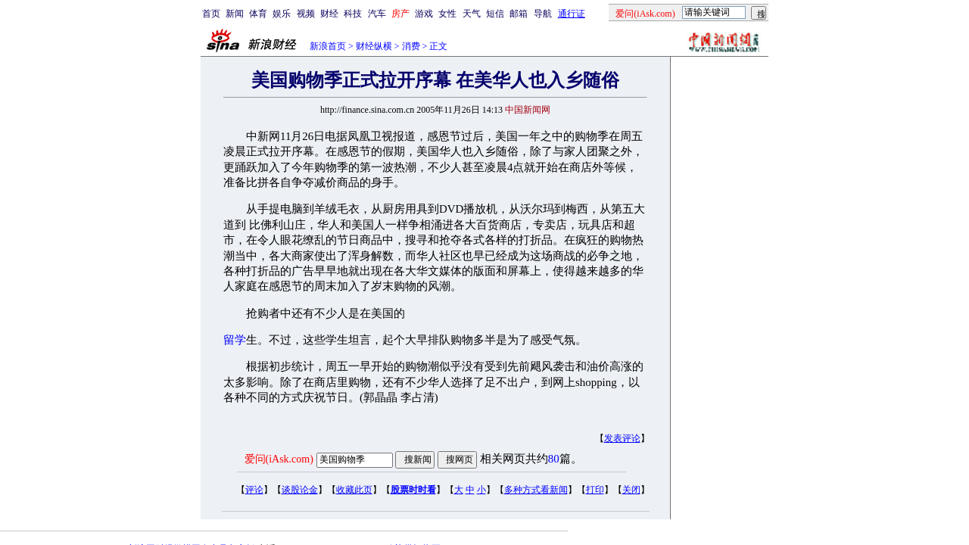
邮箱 (518, 13)
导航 (543, 13)
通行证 (571, 13)
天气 (472, 13)
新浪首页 (328, 46)
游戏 (424, 13)
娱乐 (282, 13)
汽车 (377, 13)
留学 (234, 340)
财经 (329, 13)
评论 (254, 489)
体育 (258, 13)
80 (553, 459)
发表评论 (622, 438)
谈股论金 (300, 489)
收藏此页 (354, 489)
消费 (411, 46)
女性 (447, 13)
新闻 (235, 13)
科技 (353, 13)
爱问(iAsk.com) (279, 459)
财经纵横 (374, 46)
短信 (495, 13)
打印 (595, 489)
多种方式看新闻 (536, 489)
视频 (306, 13)
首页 (211, 13)
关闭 (631, 489)
